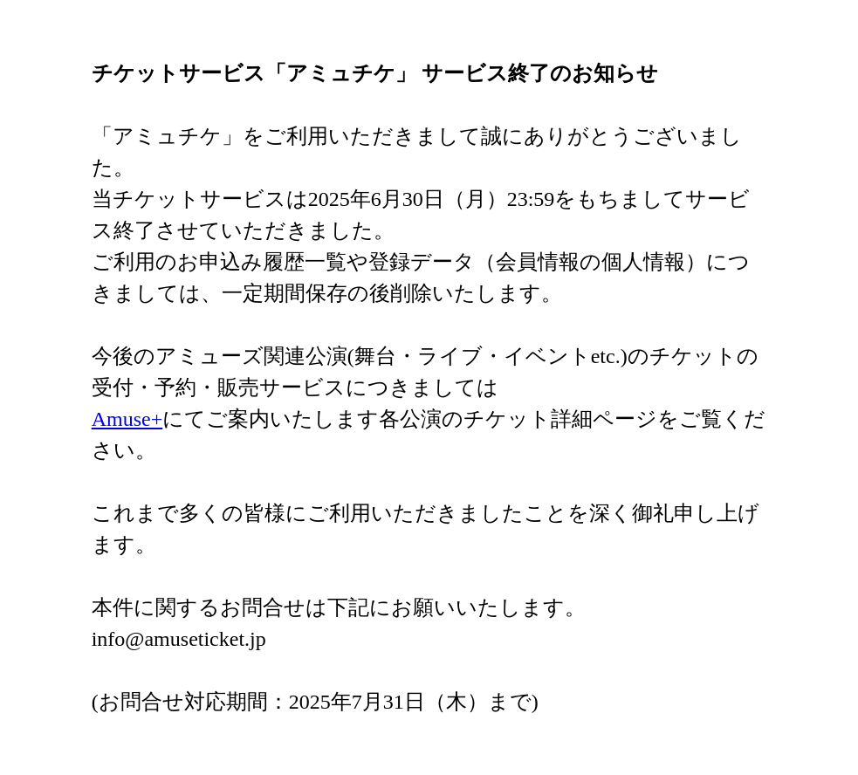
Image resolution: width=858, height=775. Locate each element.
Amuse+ (127, 419)
